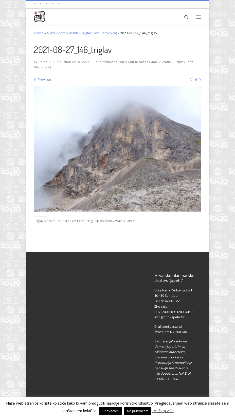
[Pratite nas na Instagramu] (47, 5)
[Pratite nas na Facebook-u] (41, 5)
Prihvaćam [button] (110, 411)
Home (39, 33)
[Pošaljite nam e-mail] (59, 5)
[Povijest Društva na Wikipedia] (52, 5)
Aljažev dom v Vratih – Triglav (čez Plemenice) (82, 33)
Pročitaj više (163, 410)
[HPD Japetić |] (39, 15)
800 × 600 (125, 61)
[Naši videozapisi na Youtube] (35, 5)
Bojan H (45, 61)
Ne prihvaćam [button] (137, 411)
